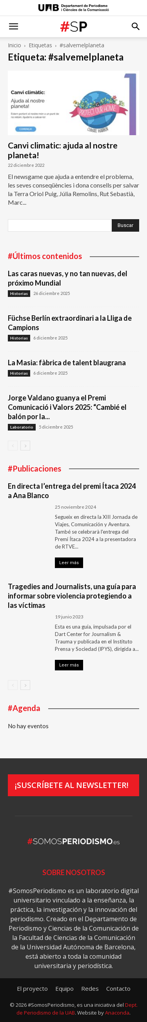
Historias (19, 293)
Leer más (69, 562)
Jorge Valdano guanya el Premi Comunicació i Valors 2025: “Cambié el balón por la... (67, 407)
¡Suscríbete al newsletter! (72, 785)
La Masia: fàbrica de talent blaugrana (67, 362)
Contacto (118, 988)
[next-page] (25, 445)
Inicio (14, 45)
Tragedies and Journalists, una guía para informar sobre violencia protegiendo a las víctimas (72, 595)
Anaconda (117, 1012)
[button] (13, 26)
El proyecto (32, 988)
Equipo (64, 988)
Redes (90, 988)
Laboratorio (21, 427)
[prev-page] (13, 445)
